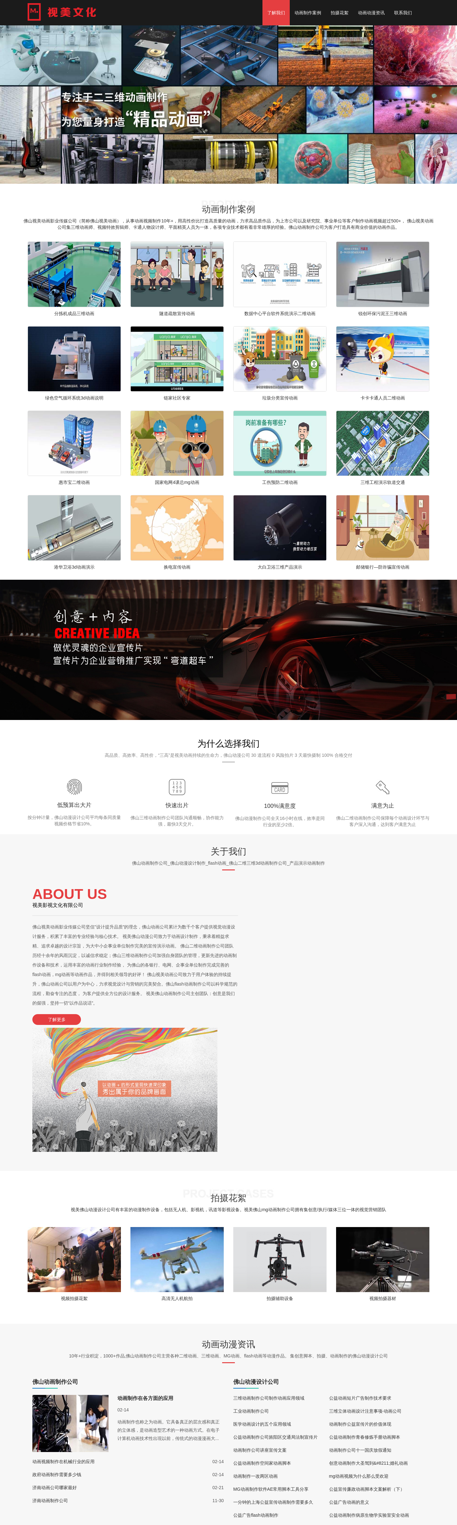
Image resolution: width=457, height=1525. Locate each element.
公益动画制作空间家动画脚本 (262, 1337)
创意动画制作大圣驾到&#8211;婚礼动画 (368, 1337)
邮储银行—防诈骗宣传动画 (382, 567)
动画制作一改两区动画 (255, 1350)
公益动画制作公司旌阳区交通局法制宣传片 (275, 1311)
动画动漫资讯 (371, 12)
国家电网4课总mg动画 (177, 482)
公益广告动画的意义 (349, 1376)
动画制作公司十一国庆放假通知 (360, 1324)
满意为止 (382, 805)
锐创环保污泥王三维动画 (382, 313)
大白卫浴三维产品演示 (280, 567)
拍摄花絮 (339, 12)
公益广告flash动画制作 (255, 1389)
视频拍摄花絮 (74, 1171)
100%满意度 (280, 806)
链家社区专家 (177, 397)
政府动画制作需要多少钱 (56, 1348)
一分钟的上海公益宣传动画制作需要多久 (273, 1376)
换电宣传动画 (177, 567)
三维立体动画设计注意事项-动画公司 (365, 1285)
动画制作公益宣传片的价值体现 (360, 1298)
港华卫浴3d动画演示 (74, 567)
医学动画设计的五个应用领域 (262, 1298)
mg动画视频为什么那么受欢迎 (358, 1350)
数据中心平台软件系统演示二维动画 (279, 313)
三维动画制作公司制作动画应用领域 (268, 1272)
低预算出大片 (74, 805)
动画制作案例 (308, 12)
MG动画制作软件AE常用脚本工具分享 (270, 1363)
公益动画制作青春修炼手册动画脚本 (364, 1311)
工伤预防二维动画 (280, 482)
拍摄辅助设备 (280, 1171)
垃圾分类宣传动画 (280, 397)
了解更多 (54, 1019)
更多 (4, 1520)
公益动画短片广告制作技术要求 (360, 1272)
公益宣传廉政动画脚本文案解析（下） (367, 1363)
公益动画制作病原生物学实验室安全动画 (369, 1389)
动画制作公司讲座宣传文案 (260, 1324)
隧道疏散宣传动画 (177, 313)
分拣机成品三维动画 (74, 313)
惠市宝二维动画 (74, 482)
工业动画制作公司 (251, 1285)
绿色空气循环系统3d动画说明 (74, 397)
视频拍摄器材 (382, 1171)
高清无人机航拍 (177, 1171)
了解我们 (276, 12)
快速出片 (177, 805)
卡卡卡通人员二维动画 (383, 397)
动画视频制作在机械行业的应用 (63, 1335)
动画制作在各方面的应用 (145, 1272)
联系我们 (403, 12)
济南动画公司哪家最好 (54, 1361)
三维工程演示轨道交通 (383, 482)
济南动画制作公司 (50, 1374)
